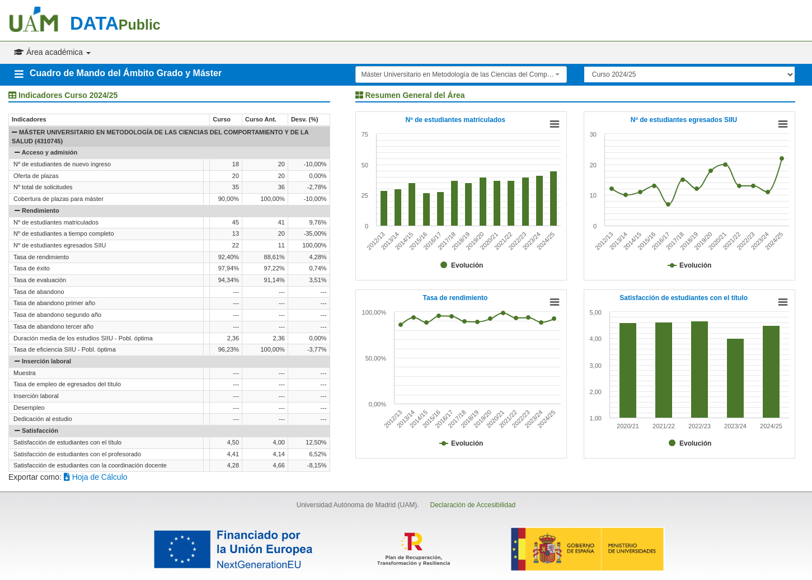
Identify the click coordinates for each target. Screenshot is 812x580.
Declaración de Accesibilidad (472, 505)
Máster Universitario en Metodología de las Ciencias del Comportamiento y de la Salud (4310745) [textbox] (458, 74)
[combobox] (461, 74)
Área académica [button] (52, 52)
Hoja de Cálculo (96, 477)
